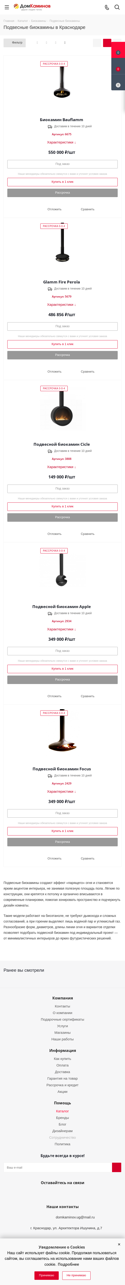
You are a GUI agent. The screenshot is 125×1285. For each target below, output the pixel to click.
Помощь (62, 1103)
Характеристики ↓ (61, 142)
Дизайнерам (62, 1131)
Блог (62, 1124)
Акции (62, 1092)
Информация (62, 1050)
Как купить (62, 1059)
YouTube (61, 1193)
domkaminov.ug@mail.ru (75, 1217)
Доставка (62, 1072)
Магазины (62, 1032)
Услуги (62, 1026)
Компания (62, 998)
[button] (119, 1244)
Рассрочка (62, 192)
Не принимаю (76, 1275)
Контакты (62, 1006)
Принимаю (46, 1275)
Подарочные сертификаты (62, 1019)
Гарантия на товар (62, 1078)
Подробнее (68, 1264)
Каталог (62, 1111)
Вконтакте (50, 1193)
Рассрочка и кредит (62, 1085)
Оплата (62, 1065)
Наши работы (62, 1039)
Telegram (73, 1193)
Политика (62, 1144)
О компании (62, 1013)
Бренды (62, 1118)
